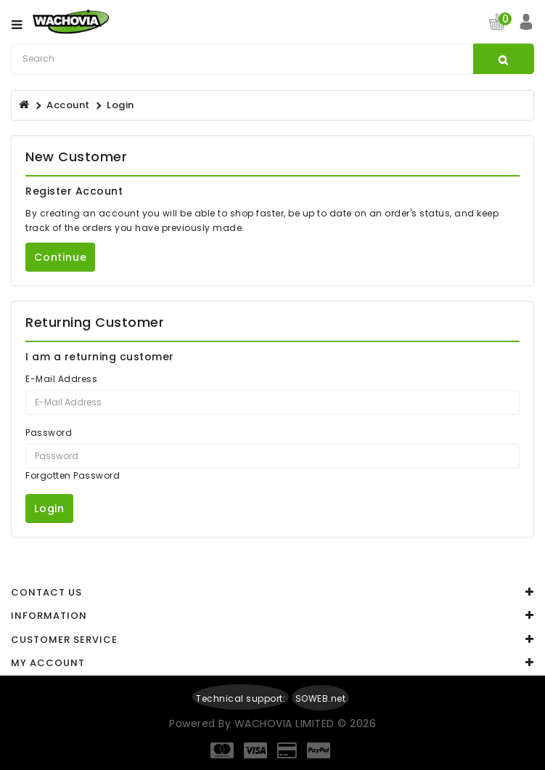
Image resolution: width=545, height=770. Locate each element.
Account (68, 105)
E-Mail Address (61, 379)
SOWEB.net (320, 698)
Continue (60, 257)
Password (48, 432)
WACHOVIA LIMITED (286, 723)
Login (120, 105)
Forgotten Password (72, 475)
